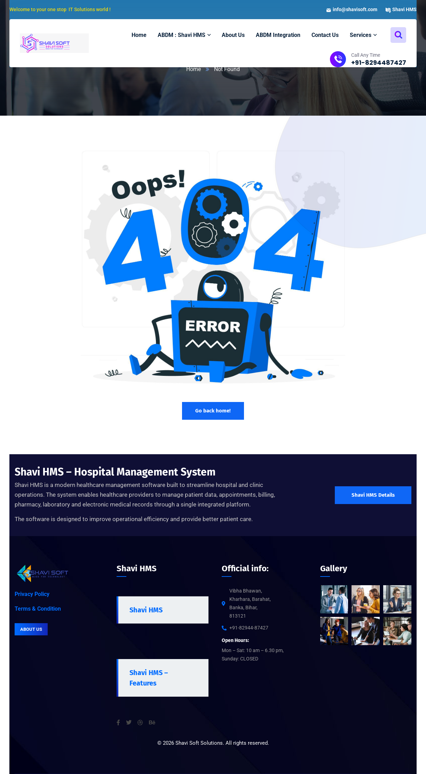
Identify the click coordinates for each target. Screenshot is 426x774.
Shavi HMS (146, 610)
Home (193, 69)
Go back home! (213, 411)
